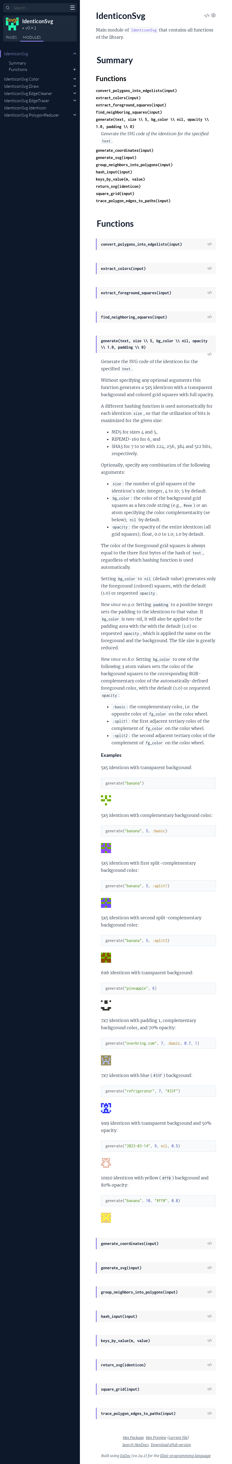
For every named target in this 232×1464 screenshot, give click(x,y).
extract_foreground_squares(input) (131, 105)
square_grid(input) (115, 193)
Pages (11, 37)
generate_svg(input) (116, 157)
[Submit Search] (8, 8)
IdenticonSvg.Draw (21, 86)
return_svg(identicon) (118, 186)
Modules (32, 37)
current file (178, 1437)
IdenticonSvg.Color (21, 79)
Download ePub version (171, 1444)
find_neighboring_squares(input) (129, 112)
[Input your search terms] (40, 7)
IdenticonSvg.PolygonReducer (31, 115)
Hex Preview (156, 1437)
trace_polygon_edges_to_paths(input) (133, 200)
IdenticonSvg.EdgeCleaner (28, 93)
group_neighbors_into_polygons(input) (134, 164)
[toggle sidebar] (72, 8)
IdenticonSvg (37, 21)
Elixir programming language (185, 1455)
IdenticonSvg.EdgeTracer (26, 100)
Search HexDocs (135, 1445)
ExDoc (125, 1455)
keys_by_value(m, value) (120, 179)
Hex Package (133, 1437)
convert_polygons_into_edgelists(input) (136, 90)
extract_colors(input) (118, 98)
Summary (17, 63)
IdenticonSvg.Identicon (25, 107)
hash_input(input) (114, 172)
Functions (18, 69)
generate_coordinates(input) (124, 150)
